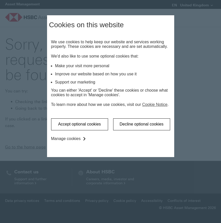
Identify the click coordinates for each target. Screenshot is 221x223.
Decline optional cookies (142, 124)
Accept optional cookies (79, 124)
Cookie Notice (155, 104)
